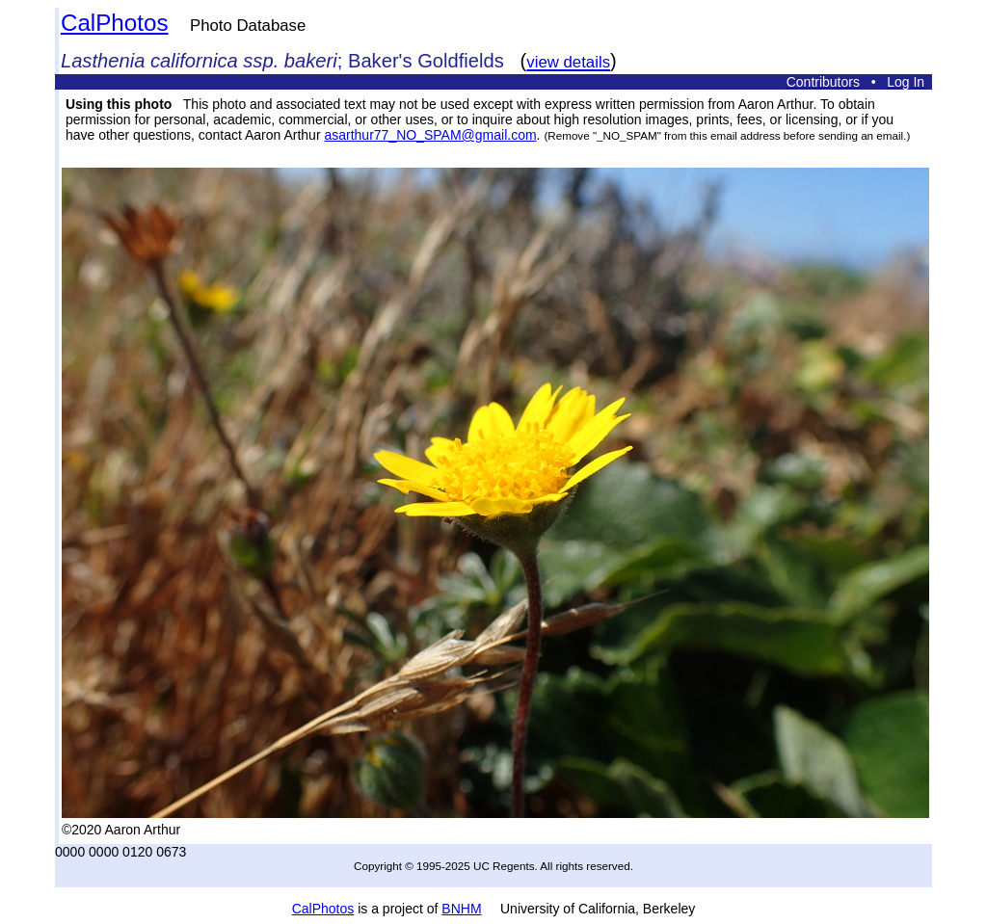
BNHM (461, 908)
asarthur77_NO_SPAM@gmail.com (430, 135)
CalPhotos (115, 23)
